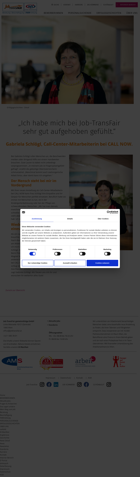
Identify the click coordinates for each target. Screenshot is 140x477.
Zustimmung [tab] (37, 219)
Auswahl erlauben (70, 263)
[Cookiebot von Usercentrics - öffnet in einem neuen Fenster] (108, 212)
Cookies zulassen (102, 263)
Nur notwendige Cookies (37, 263)
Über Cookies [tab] (103, 219)
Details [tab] (70, 219)
